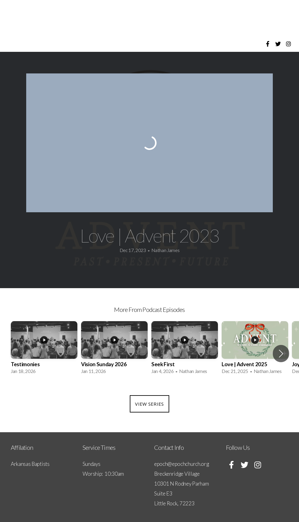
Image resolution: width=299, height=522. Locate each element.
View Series (149, 404)
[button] (281, 353)
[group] (44, 349)
